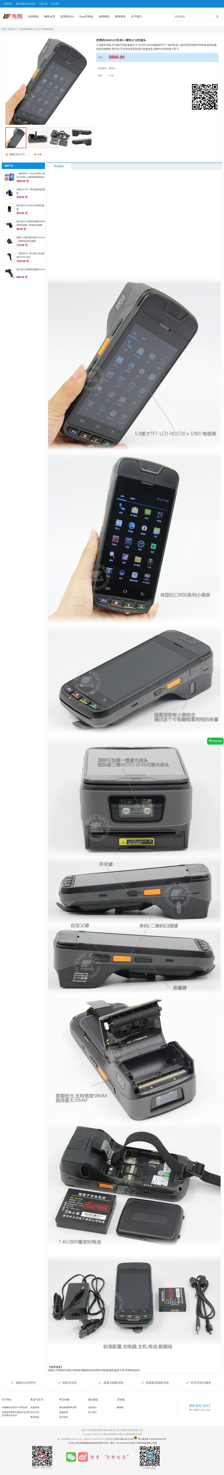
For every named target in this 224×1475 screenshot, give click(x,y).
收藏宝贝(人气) (17, 154)
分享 (40, 154)
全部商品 (33, 16)
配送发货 (35, 1417)
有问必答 (63, 1417)
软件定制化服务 (198, 1382)
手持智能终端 (25, 29)
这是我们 (92, 1407)
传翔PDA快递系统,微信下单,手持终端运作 (116, 1370)
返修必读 (63, 1412)
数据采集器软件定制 (25, 4)
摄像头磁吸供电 (111, 1382)
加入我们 (92, 1412)
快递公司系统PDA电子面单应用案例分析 (70, 1370)
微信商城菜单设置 (68, 1407)
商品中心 (12, 29)
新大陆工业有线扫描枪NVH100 (31, 269)
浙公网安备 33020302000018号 (152, 1439)
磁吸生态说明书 (23, 1382)
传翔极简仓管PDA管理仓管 (15, 1407)
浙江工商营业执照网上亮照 (144, 1443)
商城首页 (8, 4)
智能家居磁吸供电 (154, 1382)
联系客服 (215, 740)
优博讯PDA (67, 16)
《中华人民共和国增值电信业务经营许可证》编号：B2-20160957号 (99, 1443)
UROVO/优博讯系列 (44, 29)
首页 (4, 29)
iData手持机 (86, 16)
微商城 (120, 1407)
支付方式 (35, 1412)
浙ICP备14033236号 (124, 1439)
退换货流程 (67, 1382)
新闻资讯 (120, 16)
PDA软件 (55, 4)
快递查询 (35, 1407)
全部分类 (43, 4)
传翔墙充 (104, 16)
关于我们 (136, 16)
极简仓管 (49, 16)
